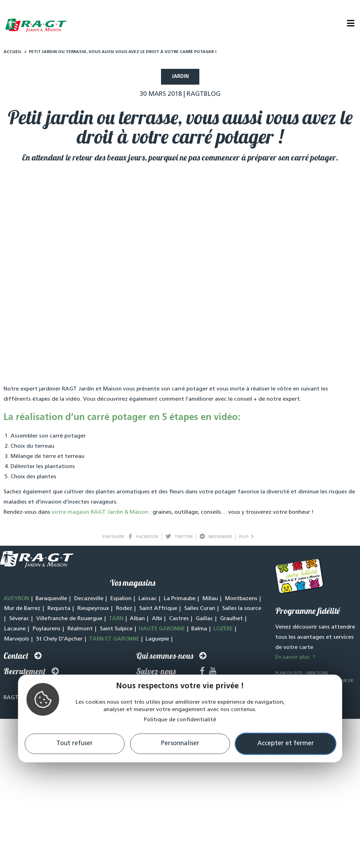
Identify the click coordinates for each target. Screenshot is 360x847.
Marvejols (16, 641)
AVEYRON (16, 600)
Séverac (19, 620)
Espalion (120, 600)
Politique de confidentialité (180, 720)
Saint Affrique (158, 610)
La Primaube (179, 600)
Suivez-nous (156, 673)
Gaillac (204, 620)
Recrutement (25, 673)
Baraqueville (51, 600)
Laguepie (157, 641)
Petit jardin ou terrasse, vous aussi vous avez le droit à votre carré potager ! (123, 54)
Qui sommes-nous (164, 657)
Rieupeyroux (93, 610)
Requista (58, 610)
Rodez (124, 610)
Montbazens (241, 600)
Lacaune (15, 630)
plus (246, 538)
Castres (179, 620)
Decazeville (88, 600)
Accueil (12, 54)
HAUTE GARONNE (162, 630)
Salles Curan (199, 610)
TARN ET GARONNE (114, 641)
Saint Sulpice (116, 630)
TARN (116, 620)
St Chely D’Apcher (59, 641)
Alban (137, 620)
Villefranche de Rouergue (69, 620)
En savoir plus (296, 659)
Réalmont (80, 630)
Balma (199, 630)
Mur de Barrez (22, 610)
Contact (16, 657)
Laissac (148, 600)
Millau (210, 600)
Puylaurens (46, 630)
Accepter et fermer (285, 743)
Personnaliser (180, 743)
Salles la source (241, 610)
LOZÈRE (223, 630)
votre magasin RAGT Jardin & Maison (100, 514)
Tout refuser (74, 743)
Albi (157, 620)
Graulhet (231, 620)
